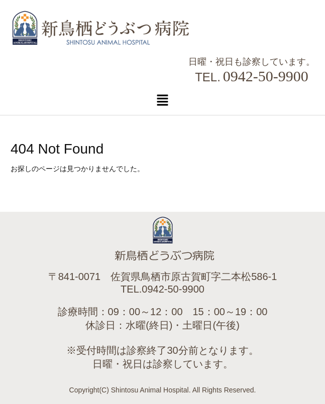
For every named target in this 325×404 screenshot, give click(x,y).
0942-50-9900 (265, 76)
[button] (162, 100)
